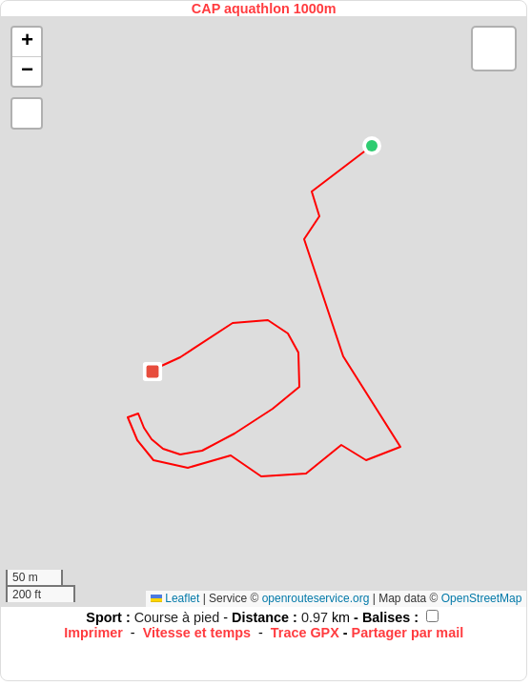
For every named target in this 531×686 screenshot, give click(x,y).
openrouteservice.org (316, 598)
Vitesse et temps (197, 632)
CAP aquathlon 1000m (264, 8)
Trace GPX (305, 632)
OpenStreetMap (481, 598)
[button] (371, 145)
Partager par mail (408, 632)
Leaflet (175, 598)
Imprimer (93, 632)
